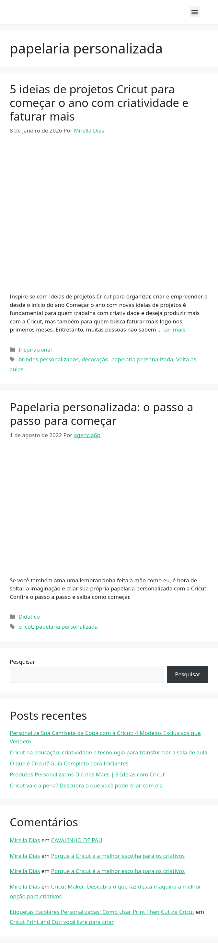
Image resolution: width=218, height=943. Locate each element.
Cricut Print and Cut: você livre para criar (62, 922)
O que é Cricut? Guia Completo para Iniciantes (69, 763)
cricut (25, 626)
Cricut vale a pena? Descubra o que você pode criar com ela (86, 785)
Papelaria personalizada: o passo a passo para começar (101, 413)
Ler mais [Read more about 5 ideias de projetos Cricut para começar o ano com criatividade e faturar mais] (174, 329)
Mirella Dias (25, 840)
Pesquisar (22, 661)
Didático (29, 616)
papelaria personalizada (142, 359)
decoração (95, 359)
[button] (194, 11)
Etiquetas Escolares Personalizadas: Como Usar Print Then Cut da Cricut (102, 911)
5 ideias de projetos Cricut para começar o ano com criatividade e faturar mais (99, 102)
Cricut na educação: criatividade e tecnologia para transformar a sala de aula (108, 752)
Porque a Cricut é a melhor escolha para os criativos (118, 855)
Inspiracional (35, 349)
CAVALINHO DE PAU (76, 840)
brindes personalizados (48, 359)
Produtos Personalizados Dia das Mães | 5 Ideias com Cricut (87, 774)
